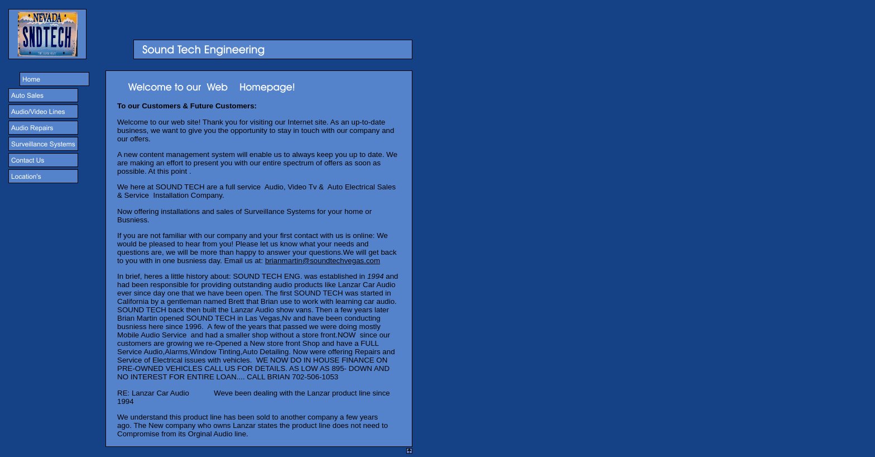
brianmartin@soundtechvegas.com (322, 260)
